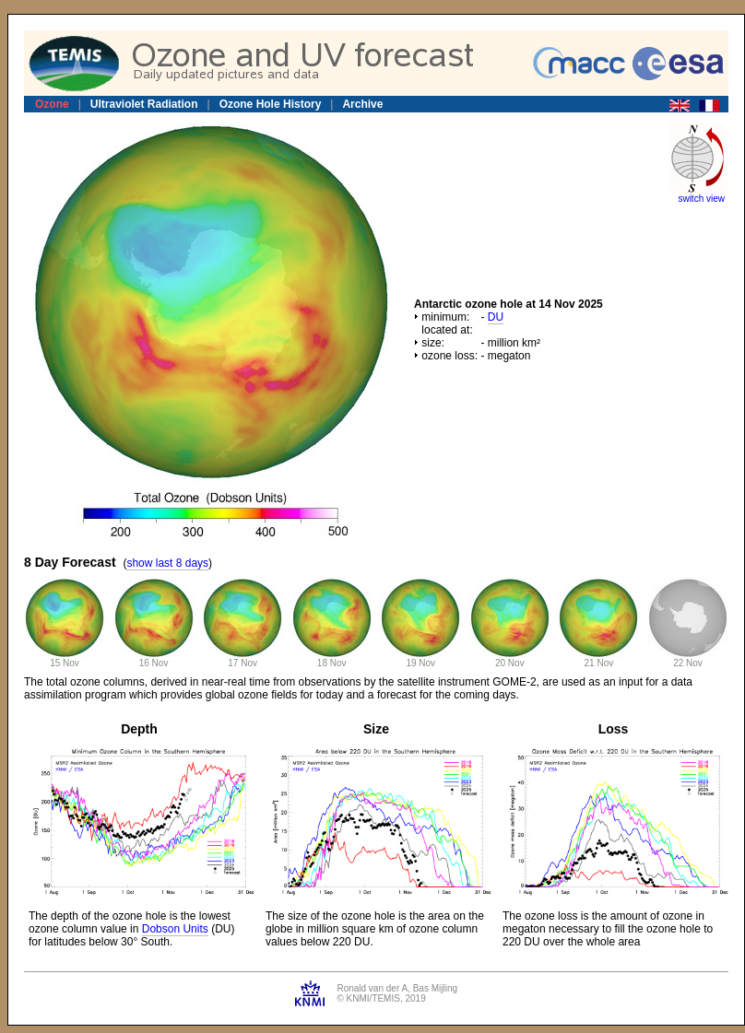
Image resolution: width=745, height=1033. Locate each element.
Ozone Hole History (270, 104)
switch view (701, 199)
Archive (362, 104)
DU (495, 317)
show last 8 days (167, 563)
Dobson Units (175, 928)
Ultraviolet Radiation (144, 104)
